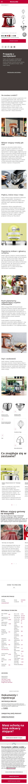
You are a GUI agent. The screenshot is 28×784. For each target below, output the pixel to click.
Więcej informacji (11, 768)
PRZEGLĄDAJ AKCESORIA (14, 72)
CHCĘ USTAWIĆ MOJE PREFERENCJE (14, 772)
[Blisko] (25, 747)
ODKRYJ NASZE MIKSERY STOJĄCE (14, 737)
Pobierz (5, 708)
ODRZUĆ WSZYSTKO (14, 776)
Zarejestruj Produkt (7, 717)
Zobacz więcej (4, 5)
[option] (11, 484)
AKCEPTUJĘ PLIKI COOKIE (14, 781)
